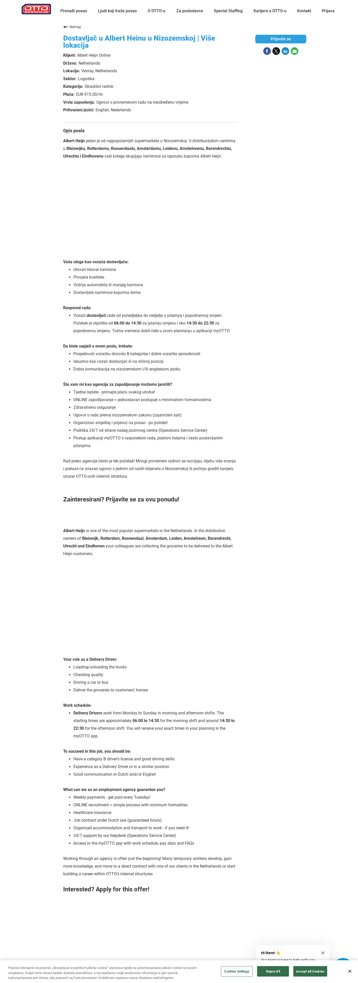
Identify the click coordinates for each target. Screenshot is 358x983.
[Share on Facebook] (267, 51)
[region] (179, 971)
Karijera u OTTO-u (270, 10)
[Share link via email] (294, 51)
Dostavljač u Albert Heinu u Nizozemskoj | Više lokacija (139, 42)
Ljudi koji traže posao (117, 10)
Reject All (273, 971)
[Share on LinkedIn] (285, 51)
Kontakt (304, 10)
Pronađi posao (73, 10)
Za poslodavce (189, 10)
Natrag (72, 27)
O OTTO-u (156, 10)
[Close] (349, 971)
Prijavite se (281, 39)
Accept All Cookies (310, 971)
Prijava (328, 10)
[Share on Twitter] (276, 51)
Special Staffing (228, 10)
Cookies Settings (236, 971)
